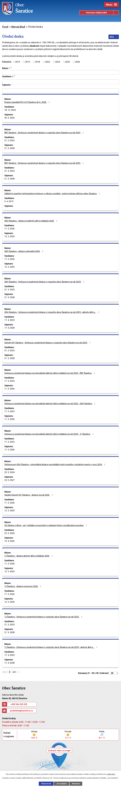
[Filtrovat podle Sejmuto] (60, 90)
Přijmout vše (46, 784)
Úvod (5, 26)
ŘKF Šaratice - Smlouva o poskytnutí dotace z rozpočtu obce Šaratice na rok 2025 (44, 132)
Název (6, 68)
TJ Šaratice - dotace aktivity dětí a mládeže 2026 (29, 556)
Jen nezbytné (61, 784)
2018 (37, 62)
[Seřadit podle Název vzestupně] (11, 67)
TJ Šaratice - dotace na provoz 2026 (23, 586)
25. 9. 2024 (9, 472)
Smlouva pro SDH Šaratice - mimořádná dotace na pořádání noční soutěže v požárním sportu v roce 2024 (55, 464)
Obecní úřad (18, 26)
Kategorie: (7, 61)
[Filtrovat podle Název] (60, 72)
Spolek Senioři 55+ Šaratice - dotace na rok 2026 (29, 495)
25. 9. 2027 (9, 480)
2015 (27, 62)
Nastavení (76, 784)
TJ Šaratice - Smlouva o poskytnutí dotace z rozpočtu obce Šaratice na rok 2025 (43, 617)
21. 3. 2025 (9, 140)
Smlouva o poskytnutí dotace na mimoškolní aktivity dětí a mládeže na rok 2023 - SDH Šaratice (50, 403)
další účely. (111, 774)
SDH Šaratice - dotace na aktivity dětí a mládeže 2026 (31, 221)
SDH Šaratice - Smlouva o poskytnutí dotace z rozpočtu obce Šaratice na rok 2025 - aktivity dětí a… (52, 312)
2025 (67, 62)
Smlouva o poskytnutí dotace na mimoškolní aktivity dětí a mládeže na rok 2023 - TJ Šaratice (49, 434)
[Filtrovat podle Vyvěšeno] (60, 81)
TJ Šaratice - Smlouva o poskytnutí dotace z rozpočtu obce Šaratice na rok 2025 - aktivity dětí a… (51, 647)
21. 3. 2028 (9, 148)
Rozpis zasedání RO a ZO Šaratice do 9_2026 (27, 102)
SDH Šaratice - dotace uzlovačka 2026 (24, 251)
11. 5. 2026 (9, 388)
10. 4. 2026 (9, 541)
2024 (57, 62)
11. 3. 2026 (9, 228)
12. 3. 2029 (9, 236)
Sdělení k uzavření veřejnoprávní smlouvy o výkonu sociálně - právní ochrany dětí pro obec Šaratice (52, 193)
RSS (114, 37)
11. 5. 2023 (9, 381)
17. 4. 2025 (9, 320)
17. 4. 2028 (9, 328)
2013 (17, 62)
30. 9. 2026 (9, 118)
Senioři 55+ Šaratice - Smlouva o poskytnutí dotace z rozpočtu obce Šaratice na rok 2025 (47, 342)
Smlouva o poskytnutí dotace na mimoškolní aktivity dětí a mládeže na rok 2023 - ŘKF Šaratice (50, 373)
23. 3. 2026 (9, 533)
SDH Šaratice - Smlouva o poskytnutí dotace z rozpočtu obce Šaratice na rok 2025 (44, 281)
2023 (47, 62)
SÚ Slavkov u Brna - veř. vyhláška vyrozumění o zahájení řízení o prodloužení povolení (46, 525)
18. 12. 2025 (10, 110)
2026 (77, 62)
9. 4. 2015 (8, 201)
